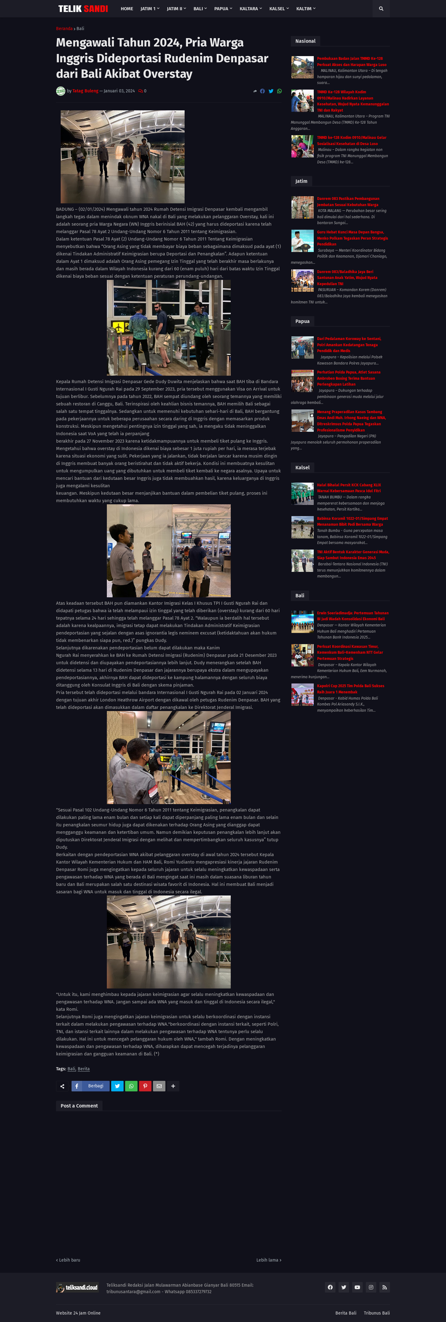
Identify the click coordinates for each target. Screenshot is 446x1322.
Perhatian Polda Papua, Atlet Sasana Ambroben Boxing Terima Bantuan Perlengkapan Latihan (349, 378)
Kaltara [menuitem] (249, 8)
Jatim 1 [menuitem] (148, 8)
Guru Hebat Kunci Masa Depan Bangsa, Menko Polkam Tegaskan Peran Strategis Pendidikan (352, 238)
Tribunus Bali (377, 1313)
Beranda (64, 29)
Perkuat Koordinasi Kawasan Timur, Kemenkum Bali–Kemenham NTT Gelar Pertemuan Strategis (350, 652)
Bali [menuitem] (198, 8)
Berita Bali (345, 1313)
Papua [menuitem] (221, 8)
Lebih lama (267, 1260)
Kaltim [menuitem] (304, 8)
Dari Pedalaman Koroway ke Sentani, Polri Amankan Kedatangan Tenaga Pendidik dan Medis (349, 345)
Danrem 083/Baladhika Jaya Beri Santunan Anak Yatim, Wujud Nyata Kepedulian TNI (347, 278)
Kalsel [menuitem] (277, 8)
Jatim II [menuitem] (174, 8)
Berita (84, 1069)
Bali (80, 29)
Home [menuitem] (127, 8)
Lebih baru (69, 1260)
